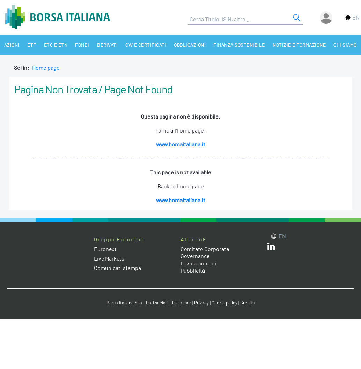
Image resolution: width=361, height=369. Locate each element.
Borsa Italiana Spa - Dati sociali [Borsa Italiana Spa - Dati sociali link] (137, 303)
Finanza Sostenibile (235, 45)
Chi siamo (340, 45)
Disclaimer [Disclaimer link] (180, 303)
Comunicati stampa (117, 267)
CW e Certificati (142, 45)
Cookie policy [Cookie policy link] (224, 303)
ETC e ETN (54, 45)
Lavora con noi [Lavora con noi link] (198, 263)
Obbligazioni (186, 45)
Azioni (11, 45)
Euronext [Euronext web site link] (105, 249)
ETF (30, 45)
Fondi (80, 45)
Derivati (104, 45)
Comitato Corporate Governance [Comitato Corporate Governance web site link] (204, 252)
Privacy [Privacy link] (201, 303)
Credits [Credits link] (247, 303)
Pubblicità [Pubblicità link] (192, 270)
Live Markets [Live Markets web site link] (109, 258)
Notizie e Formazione (295, 45)
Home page (46, 67)
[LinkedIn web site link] (271, 247)
